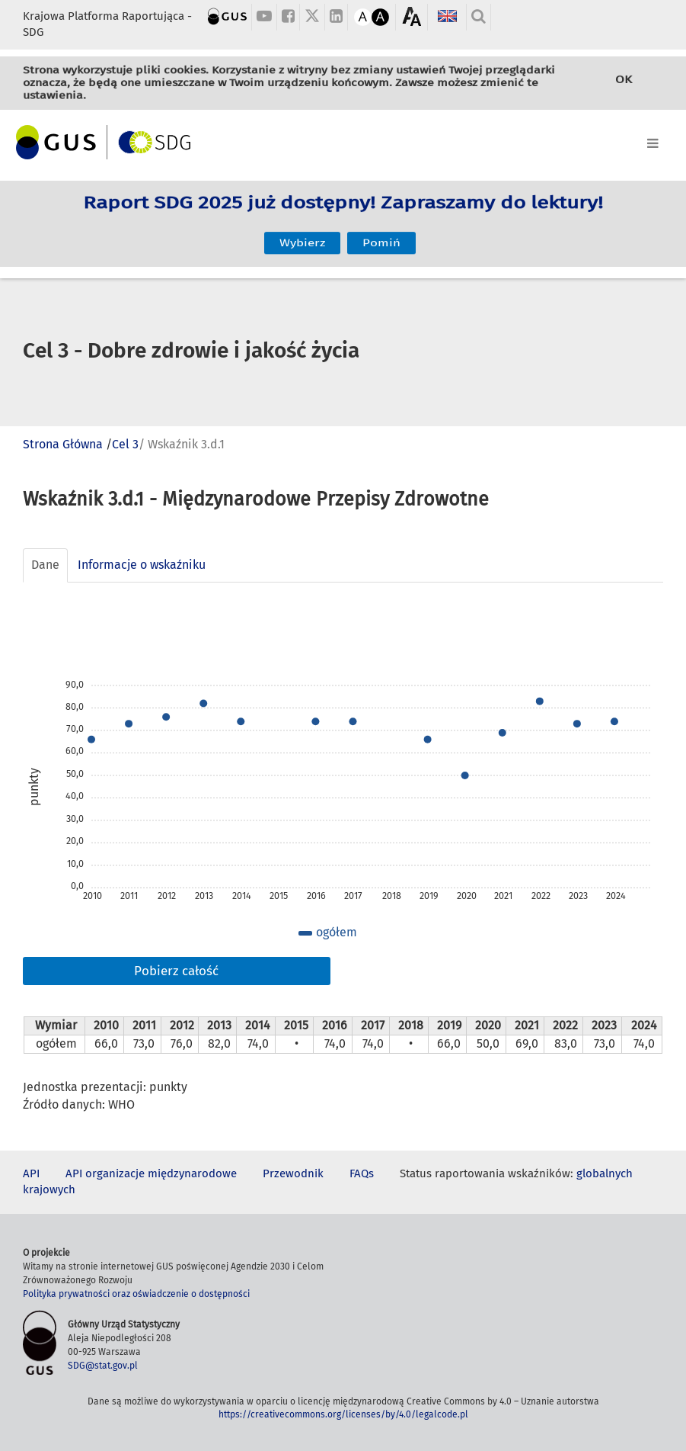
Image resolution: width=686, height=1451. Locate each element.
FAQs (361, 1173)
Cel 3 (125, 444)
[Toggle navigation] (343, 140)
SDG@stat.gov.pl (103, 1365)
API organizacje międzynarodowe (151, 1173)
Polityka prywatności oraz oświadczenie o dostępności (136, 1294)
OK (623, 82)
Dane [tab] (45, 564)
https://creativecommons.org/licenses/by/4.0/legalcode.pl (343, 1414)
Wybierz (302, 233)
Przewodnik (293, 1173)
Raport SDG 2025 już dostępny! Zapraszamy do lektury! (343, 213)
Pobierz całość (176, 971)
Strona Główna (63, 444)
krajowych (49, 1189)
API (31, 1173)
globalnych (604, 1173)
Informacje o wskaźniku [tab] (142, 564)
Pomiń (381, 233)
